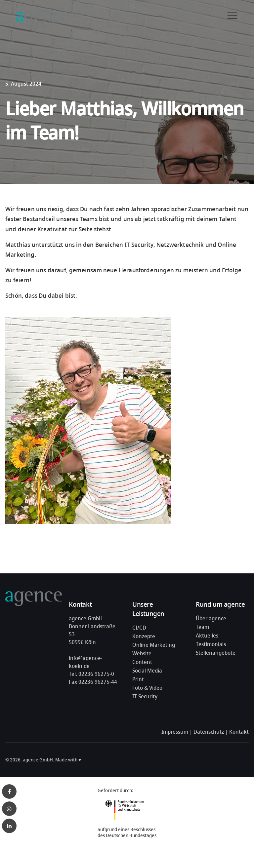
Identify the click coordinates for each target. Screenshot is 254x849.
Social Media (147, 670)
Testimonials (211, 644)
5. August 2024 (23, 83)
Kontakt (239, 731)
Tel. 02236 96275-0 (91, 673)
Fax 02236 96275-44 (93, 681)
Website (141, 653)
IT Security (144, 696)
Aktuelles (207, 635)
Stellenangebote (215, 652)
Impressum (174, 731)
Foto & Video (147, 687)
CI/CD (139, 627)
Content (142, 662)
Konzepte (143, 636)
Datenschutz (208, 731)
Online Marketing (153, 644)
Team (202, 627)
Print (138, 679)
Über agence (211, 618)
